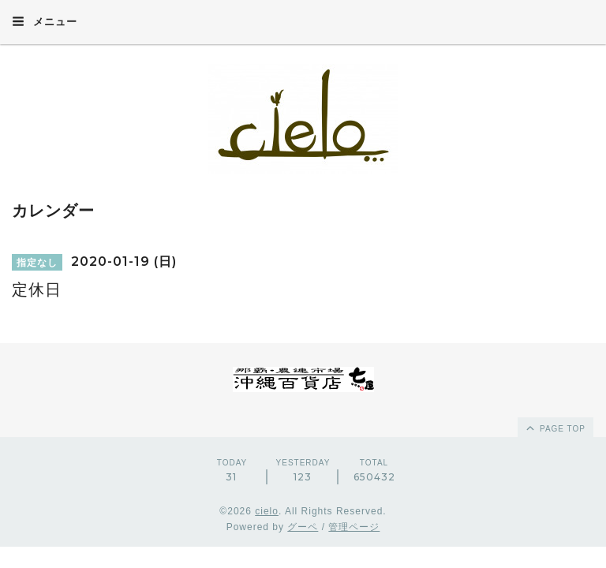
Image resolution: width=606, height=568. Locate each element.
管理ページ (354, 526)
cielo (267, 511)
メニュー (44, 21)
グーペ (302, 526)
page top (554, 427)
